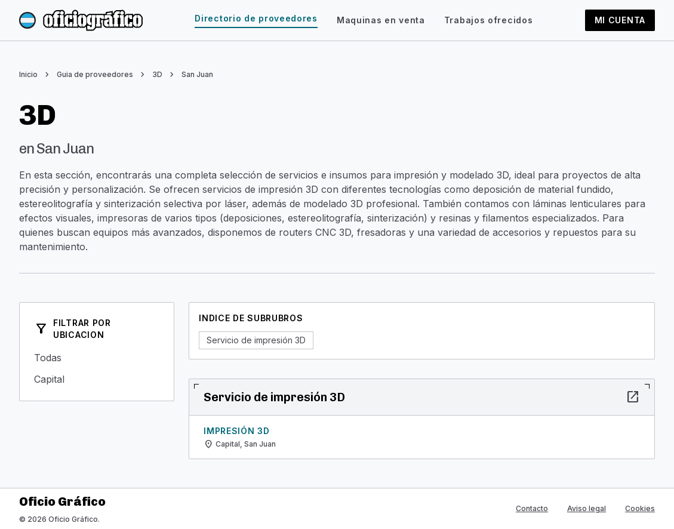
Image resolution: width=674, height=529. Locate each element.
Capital (96, 379)
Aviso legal (586, 508)
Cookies (640, 508)
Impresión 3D (236, 431)
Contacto (532, 508)
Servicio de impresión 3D (256, 340)
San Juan (197, 74)
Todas (96, 358)
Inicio (28, 74)
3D (157, 74)
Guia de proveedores (95, 74)
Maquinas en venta (381, 20)
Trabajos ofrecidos (488, 20)
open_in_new (633, 397)
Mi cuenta (620, 20)
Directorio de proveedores (256, 18)
